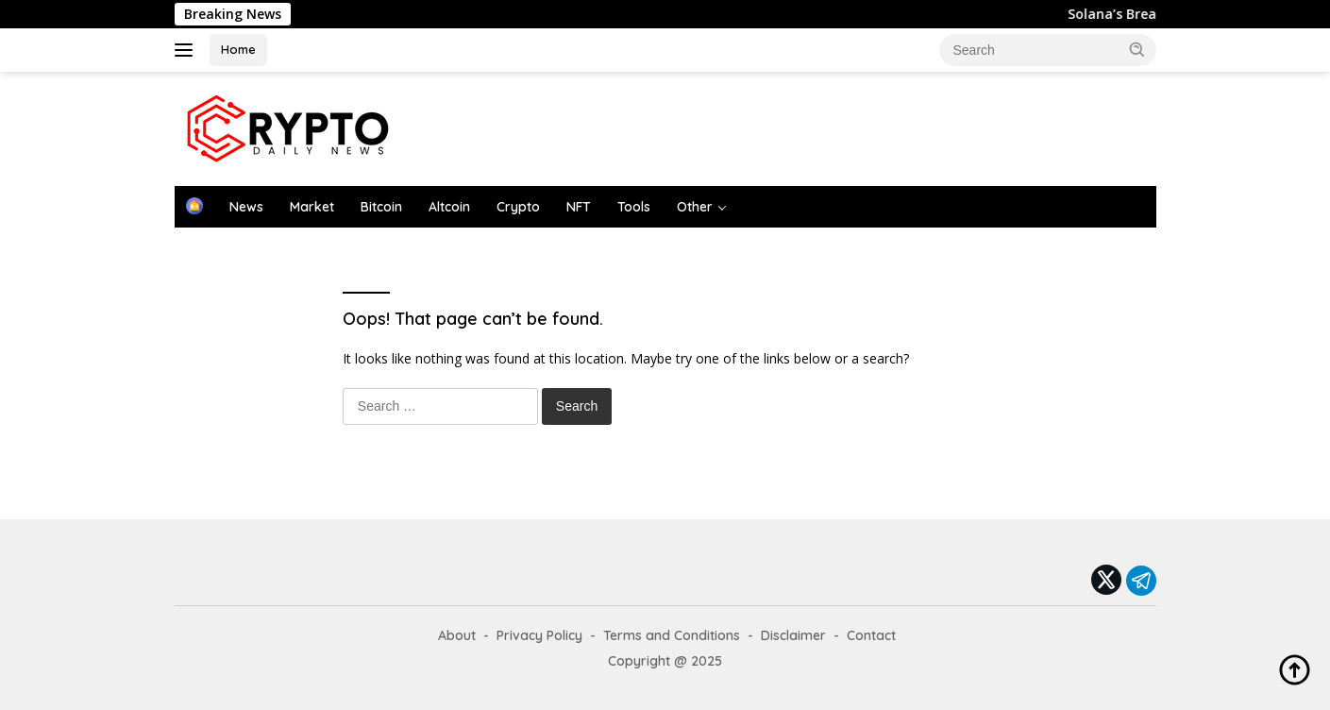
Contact (871, 635)
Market (312, 206)
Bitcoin (381, 206)
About (457, 635)
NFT (578, 206)
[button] (1137, 49)
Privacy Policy (539, 635)
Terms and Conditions (671, 635)
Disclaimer (793, 635)
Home (238, 49)
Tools (633, 206)
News (246, 206)
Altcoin (449, 206)
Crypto (518, 206)
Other (695, 206)
